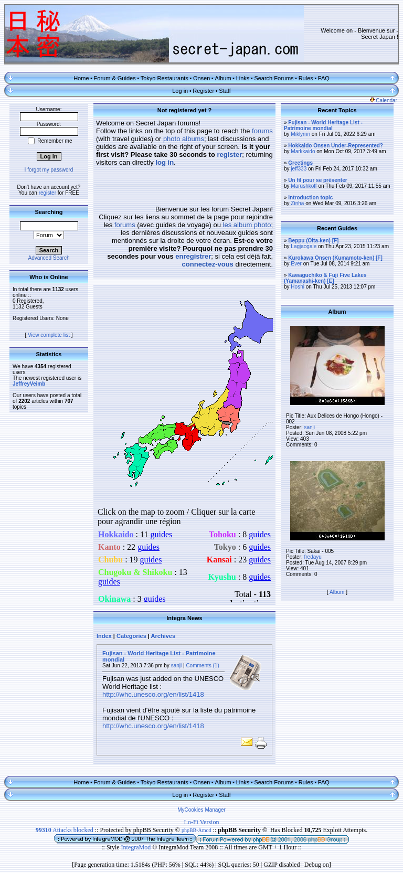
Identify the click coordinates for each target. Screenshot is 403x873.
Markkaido (303, 151)
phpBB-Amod (196, 830)
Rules (306, 78)
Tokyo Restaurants (164, 78)
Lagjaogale (303, 246)
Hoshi (297, 287)
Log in (180, 91)
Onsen (201, 78)
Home (81, 78)
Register (203, 91)
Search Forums (273, 78)
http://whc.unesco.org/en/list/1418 (153, 694)
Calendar (383, 100)
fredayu (312, 557)
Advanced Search (49, 258)
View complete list (49, 335)
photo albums (183, 139)
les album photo (247, 225)
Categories (131, 636)
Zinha (297, 203)
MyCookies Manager (201, 810)
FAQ (324, 78)
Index (104, 636)
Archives (163, 636)
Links (243, 78)
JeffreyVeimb (29, 384)
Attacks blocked (64, 830)
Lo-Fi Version (201, 822)
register (47, 193)
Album (223, 78)
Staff (224, 91)
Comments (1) (202, 665)
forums (262, 131)
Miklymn (300, 134)
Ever (296, 264)
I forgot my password (49, 170)
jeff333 (298, 169)
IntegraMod (137, 847)
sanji (176, 665)
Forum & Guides (115, 78)
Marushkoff (303, 186)
